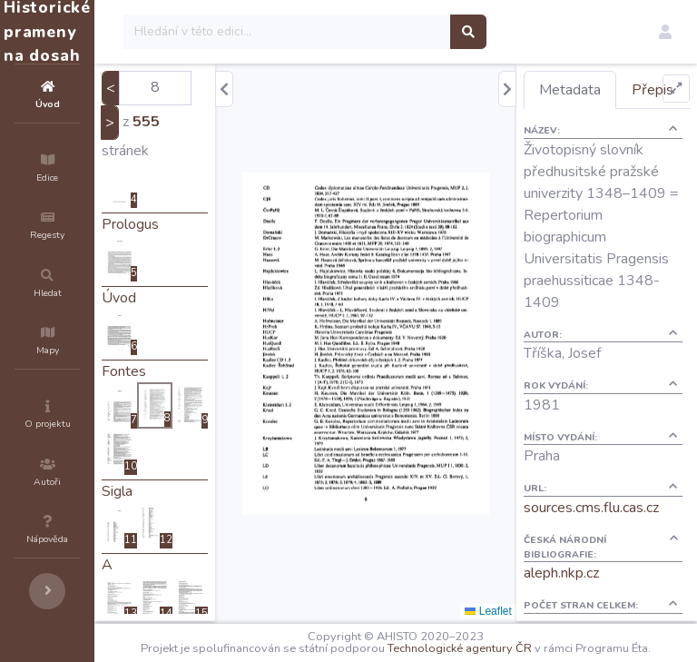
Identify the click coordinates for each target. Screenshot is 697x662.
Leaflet (520, 611)
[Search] (396, 32)
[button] (665, 32)
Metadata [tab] (602, 90)
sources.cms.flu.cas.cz (624, 588)
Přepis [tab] (593, 127)
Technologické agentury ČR (553, 645)
